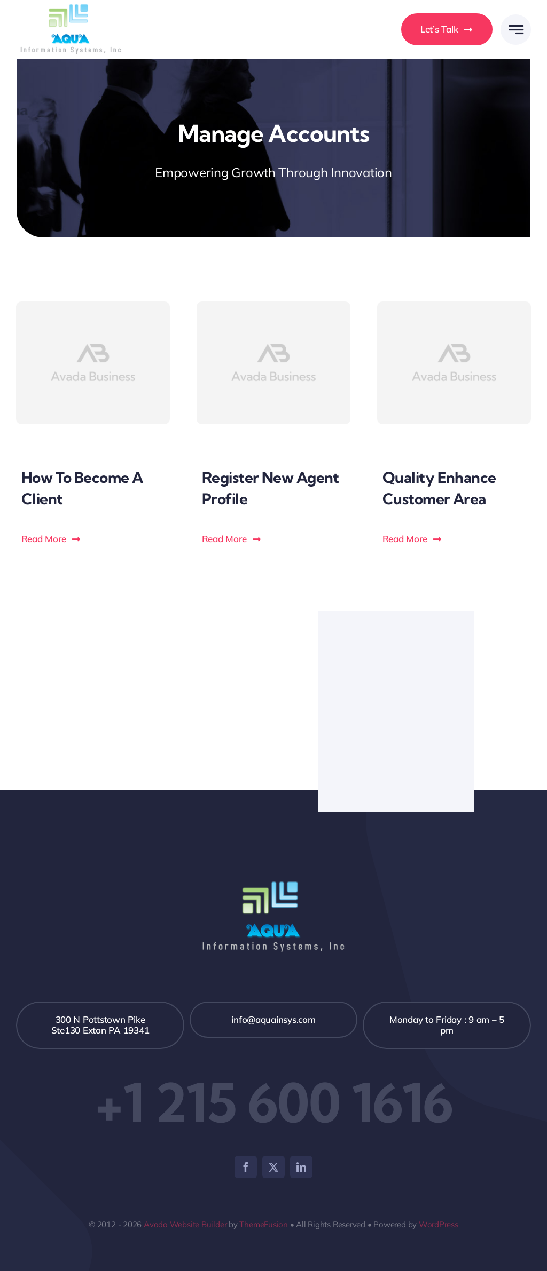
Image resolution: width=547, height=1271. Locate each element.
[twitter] (273, 1167)
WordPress (438, 1224)
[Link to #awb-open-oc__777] (516, 29)
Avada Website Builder (185, 1224)
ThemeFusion (263, 1224)
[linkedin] (301, 1167)
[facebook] (246, 1167)
